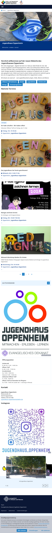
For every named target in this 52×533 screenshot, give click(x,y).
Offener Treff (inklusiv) (9, 82)
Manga (4, 84)
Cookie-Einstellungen (22, 510)
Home (3, 10)
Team (2, 505)
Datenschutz (12, 510)
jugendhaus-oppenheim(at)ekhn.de (12, 399)
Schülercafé (42, 82)
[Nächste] (31, 274)
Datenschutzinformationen (40, 527)
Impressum (4, 510)
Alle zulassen (22, 530)
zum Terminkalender (8, 283)
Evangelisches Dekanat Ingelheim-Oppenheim (14, 507)
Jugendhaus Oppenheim (13, 10)
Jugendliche (31, 82)
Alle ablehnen (45, 530)
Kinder (22, 82)
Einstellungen (33, 530)
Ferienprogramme (16, 84)
